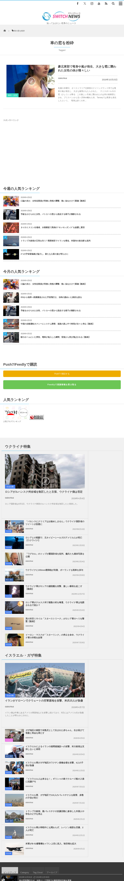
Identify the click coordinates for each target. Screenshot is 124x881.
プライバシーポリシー (60, 863)
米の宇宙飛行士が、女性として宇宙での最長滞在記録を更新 (45, 680)
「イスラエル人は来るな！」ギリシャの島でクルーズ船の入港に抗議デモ (101, 614)
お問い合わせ (80, 863)
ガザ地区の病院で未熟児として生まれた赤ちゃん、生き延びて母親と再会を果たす (101, 565)
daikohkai (62, 78)
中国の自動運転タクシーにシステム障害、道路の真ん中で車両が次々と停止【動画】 (57, 324)
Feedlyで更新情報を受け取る (61, 384)
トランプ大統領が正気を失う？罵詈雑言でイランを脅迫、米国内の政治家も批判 (55, 241)
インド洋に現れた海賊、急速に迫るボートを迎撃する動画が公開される (50, 694)
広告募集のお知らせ (62, 866)
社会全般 (10, 487)
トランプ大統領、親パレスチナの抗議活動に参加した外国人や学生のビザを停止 (101, 630)
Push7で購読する (62, 374)
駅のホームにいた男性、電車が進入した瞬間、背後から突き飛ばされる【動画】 (55, 337)
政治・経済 (69, 512)
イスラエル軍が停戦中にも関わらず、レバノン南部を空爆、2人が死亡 (42, 646)
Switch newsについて (21, 863)
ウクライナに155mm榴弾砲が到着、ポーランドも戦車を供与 (101, 503)
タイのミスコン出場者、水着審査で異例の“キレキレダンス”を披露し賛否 (53, 227)
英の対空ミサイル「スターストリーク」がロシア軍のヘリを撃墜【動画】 (41, 537)
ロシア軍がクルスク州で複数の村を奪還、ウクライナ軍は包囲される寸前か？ (101, 521)
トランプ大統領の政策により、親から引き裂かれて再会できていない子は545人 (53, 707)
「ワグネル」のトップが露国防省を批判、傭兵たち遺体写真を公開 (101, 487)
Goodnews (69, 572)
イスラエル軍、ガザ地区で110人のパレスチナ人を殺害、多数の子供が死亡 (42, 630)
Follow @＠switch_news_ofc (62, 769)
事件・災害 (12, 95)
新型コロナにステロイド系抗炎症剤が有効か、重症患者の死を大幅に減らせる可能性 (56, 734)
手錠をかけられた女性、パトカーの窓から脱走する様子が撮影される (51, 214)
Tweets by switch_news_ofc (62, 764)
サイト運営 (40, 863)
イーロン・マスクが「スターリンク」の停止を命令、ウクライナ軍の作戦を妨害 (101, 537)
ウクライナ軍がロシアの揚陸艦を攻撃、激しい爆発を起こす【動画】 (41, 521)
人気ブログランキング (12, 421)
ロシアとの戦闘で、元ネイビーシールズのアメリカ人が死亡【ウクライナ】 (101, 473)
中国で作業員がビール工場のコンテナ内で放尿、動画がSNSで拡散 (48, 720)
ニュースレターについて (101, 863)
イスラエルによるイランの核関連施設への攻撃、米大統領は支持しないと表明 (101, 581)
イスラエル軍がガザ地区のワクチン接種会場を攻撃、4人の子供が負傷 (102, 598)
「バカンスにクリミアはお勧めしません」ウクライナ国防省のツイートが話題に (101, 456)
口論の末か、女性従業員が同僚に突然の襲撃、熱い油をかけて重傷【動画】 (54, 201)
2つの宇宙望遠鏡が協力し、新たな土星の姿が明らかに (44, 254)
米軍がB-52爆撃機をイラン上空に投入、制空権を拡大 (102, 645)
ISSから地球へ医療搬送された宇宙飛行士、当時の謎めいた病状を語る (51, 297)
